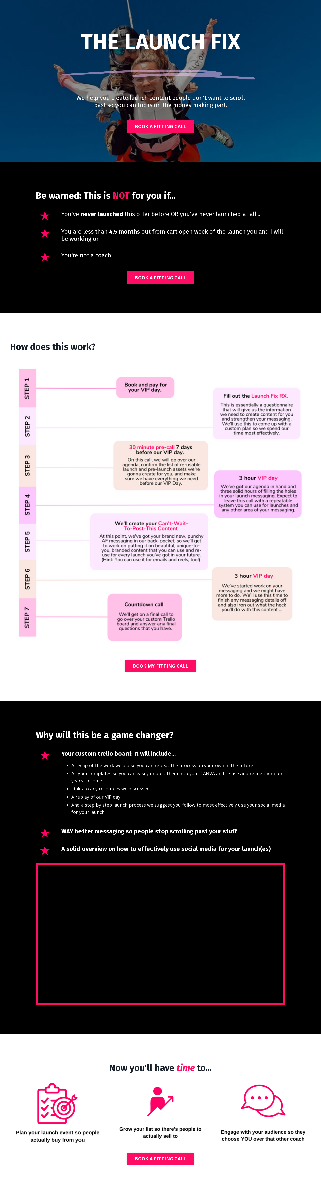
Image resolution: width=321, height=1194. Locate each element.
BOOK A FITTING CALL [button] (160, 126)
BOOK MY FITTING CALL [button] (160, 666)
